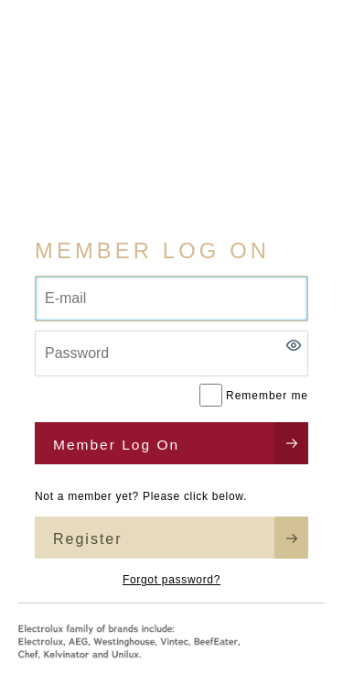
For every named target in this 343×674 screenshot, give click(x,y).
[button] (293, 345)
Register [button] (88, 539)
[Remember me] (210, 395)
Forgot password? (171, 579)
